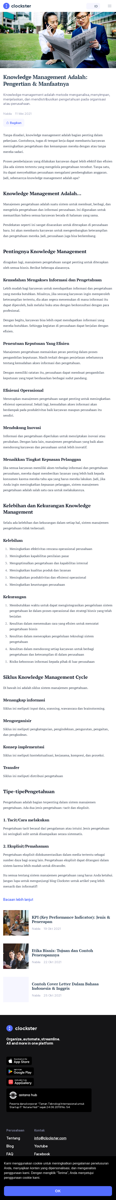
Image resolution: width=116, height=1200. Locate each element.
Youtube (41, 1146)
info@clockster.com (50, 1138)
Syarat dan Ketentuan (17, 1185)
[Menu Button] (110, 6)
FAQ (9, 1154)
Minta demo (16, 1162)
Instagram (42, 1170)
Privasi (7, 1190)
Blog (10, 1146)
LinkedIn (41, 1162)
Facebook (42, 1154)
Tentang (13, 1138)
